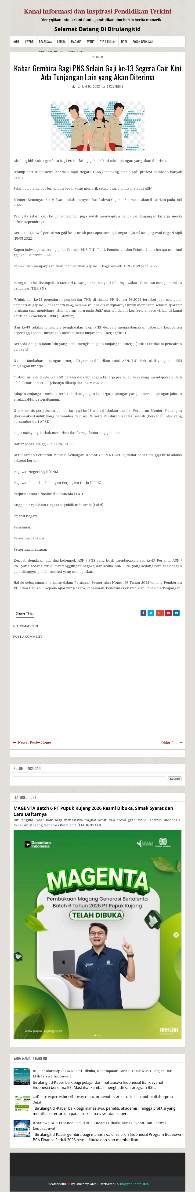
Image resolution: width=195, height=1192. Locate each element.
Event (91, 41)
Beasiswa (45, 41)
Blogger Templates (134, 1184)
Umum (99, 57)
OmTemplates (86, 1184)
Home (16, 41)
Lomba (61, 41)
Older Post (169, 743)
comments (114, 86)
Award (29, 41)
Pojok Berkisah (143, 41)
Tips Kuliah (108, 41)
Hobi (124, 41)
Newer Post (27, 742)
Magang (76, 41)
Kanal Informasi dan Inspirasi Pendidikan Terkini (97, 11)
